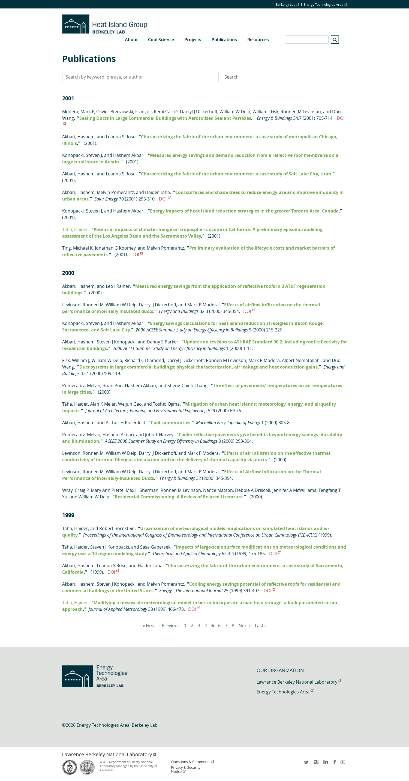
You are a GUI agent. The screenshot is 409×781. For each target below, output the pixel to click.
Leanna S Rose (121, 137)
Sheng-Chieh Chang (187, 385)
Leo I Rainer (118, 286)
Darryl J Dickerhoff (198, 112)
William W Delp (234, 112)
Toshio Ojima (166, 404)
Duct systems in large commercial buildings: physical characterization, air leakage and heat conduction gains (198, 367)
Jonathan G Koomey (115, 248)
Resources (258, 40)
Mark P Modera (203, 305)
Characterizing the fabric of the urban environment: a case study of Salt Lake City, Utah (236, 174)
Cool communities (170, 423)
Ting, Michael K (77, 248)
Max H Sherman (142, 490)
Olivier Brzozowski (114, 112)
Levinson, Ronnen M (83, 305)
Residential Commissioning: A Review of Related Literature (179, 497)
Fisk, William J (75, 360)
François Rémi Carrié (156, 112)
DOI (164, 199)
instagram (316, 764)
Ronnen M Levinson (301, 112)
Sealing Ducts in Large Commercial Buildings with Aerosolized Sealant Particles (165, 118)
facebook (334, 764)
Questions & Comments (193, 762)
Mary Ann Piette (107, 490)
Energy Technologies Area (325, 4)
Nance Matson (218, 490)
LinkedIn (325, 764)
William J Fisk (265, 112)
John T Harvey (159, 435)
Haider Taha (157, 192)
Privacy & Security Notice (185, 769)
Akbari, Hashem (78, 137)
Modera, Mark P (78, 112)
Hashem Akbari (129, 155)
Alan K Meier (103, 404)
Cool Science (161, 40)
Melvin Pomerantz (115, 192)
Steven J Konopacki (116, 342)
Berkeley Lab (287, 4)
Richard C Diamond (144, 360)
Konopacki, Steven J (82, 155)
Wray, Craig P (75, 490)
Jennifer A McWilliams (294, 490)
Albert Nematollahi (301, 360)
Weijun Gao (130, 404)
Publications (224, 40)
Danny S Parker (162, 342)
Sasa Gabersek (155, 547)
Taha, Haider (75, 404)
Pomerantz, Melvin (81, 385)
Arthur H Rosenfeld (125, 423)
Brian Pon (113, 385)
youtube (344, 764)
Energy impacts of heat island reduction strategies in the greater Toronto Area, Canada (244, 211)
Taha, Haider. (75, 229)
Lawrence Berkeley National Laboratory (299, 682)
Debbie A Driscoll (252, 490)
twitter (306, 764)
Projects (192, 40)
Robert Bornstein (117, 528)
